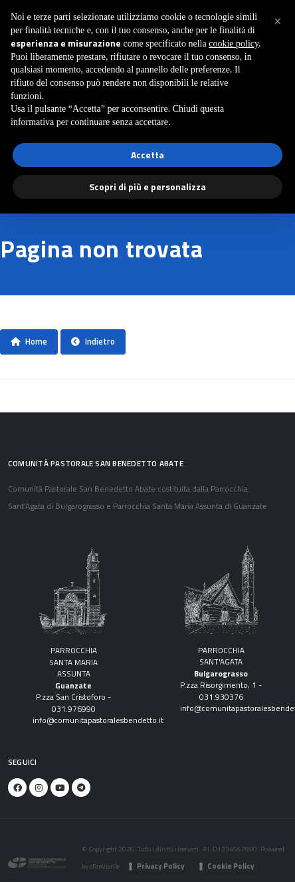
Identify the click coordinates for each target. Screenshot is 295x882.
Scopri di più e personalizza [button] (147, 187)
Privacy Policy (161, 866)
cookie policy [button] (233, 44)
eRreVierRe (105, 866)
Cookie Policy (230, 866)
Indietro (93, 341)
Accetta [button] (147, 155)
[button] (277, 21)
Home (29, 341)
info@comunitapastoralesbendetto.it (98, 720)
